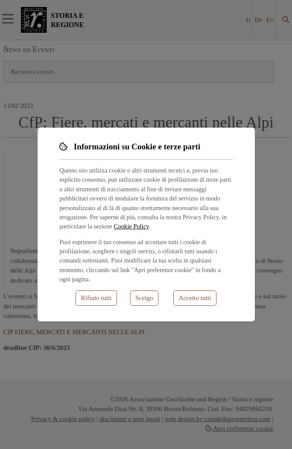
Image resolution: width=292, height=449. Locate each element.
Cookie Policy (131, 226)
